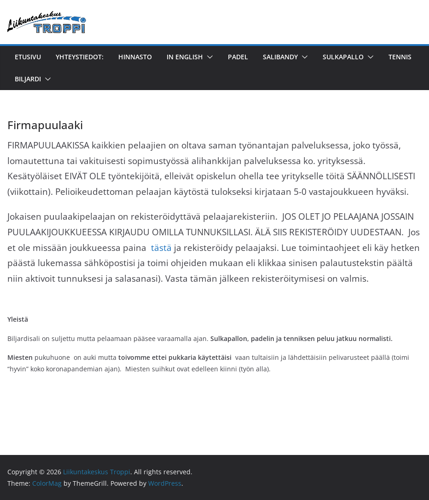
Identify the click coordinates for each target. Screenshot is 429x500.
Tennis (400, 56)
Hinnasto (135, 56)
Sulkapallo (343, 56)
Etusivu (28, 56)
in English (185, 56)
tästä (161, 247)
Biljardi (28, 78)
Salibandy (280, 56)
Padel (238, 56)
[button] (208, 57)
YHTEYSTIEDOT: (80, 56)
